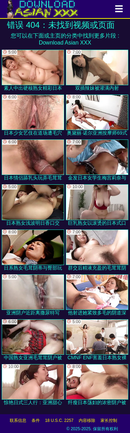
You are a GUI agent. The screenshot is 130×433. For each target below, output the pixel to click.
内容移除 (87, 420)
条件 (36, 420)
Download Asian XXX (65, 43)
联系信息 (18, 420)
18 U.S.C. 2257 (59, 420)
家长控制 (109, 420)
